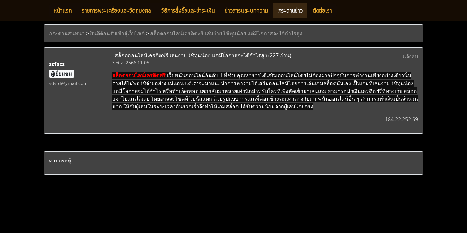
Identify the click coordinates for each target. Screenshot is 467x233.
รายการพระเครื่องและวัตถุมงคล (116, 10)
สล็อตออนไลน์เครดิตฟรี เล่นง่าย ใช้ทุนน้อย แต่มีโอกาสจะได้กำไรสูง (226, 33)
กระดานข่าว (290, 10)
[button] (342, 10)
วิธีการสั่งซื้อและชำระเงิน (188, 10)
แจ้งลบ (410, 56)
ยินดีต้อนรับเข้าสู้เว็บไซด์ (117, 33)
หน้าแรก (63, 10)
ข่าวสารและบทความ (246, 10)
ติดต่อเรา (322, 10)
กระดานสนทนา (67, 33)
